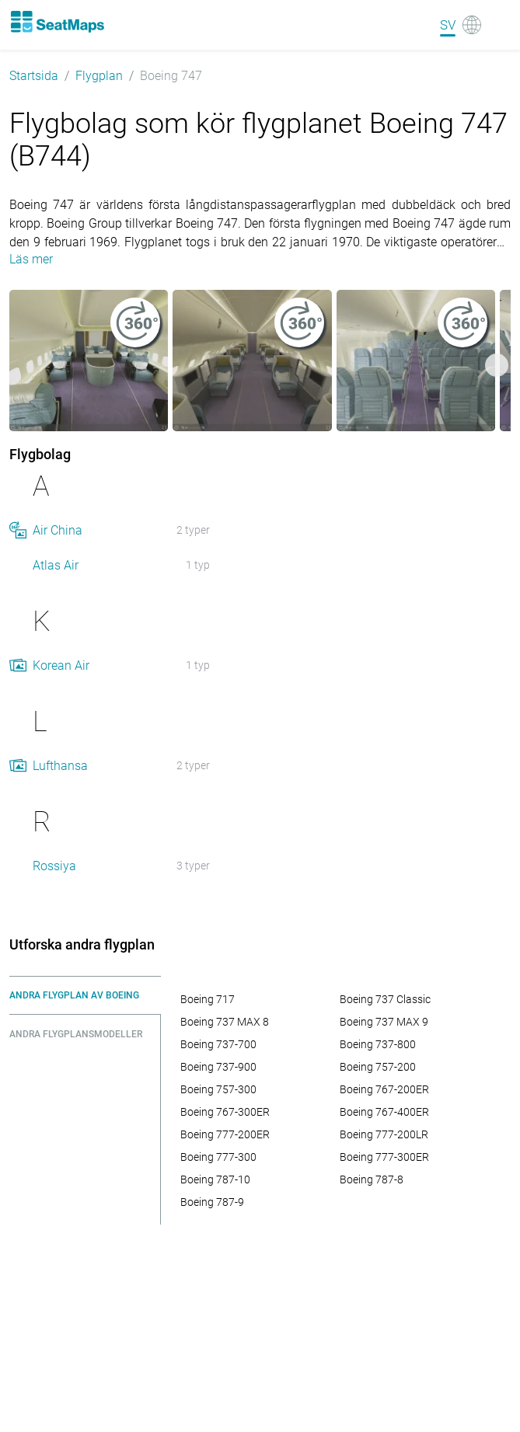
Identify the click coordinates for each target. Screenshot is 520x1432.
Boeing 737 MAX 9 (384, 1022)
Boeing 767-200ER (384, 1089)
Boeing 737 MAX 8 (224, 1022)
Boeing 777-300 (218, 1157)
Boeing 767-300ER (225, 1112)
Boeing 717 (207, 999)
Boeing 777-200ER (225, 1134)
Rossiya (54, 866)
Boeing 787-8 (371, 1179)
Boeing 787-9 (212, 1202)
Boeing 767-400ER (384, 1112)
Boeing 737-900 (218, 1067)
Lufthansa (60, 765)
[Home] (56, 21)
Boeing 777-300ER (384, 1157)
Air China (57, 530)
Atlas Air (56, 565)
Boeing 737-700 (218, 1044)
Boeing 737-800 (378, 1044)
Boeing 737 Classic (385, 999)
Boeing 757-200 (378, 1067)
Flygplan (99, 75)
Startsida (33, 75)
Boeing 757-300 (218, 1089)
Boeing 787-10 (215, 1179)
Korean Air (61, 665)
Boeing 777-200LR (384, 1134)
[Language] (460, 25)
